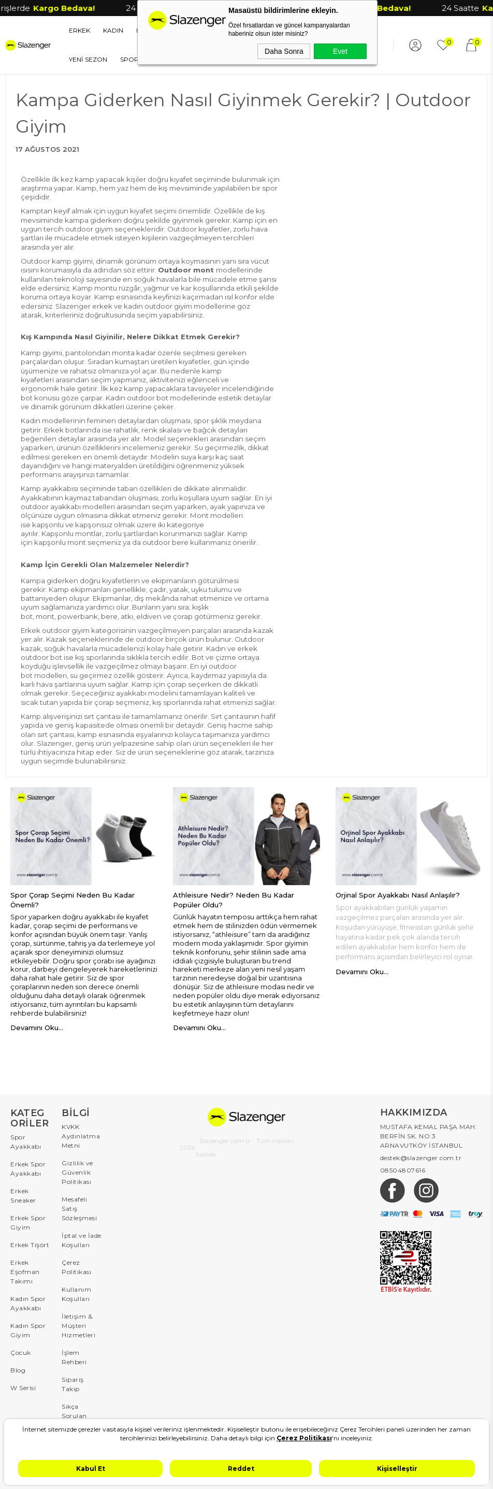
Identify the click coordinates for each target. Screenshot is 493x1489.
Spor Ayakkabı (25, 1141)
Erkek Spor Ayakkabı (28, 1168)
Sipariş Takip (73, 1384)
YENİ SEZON (88, 59)
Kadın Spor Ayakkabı (28, 1303)
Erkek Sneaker (23, 1195)
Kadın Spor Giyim (28, 1330)
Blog (17, 1370)
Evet (340, 51)
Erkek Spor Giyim (28, 1222)
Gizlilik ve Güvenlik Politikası (77, 1172)
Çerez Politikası (76, 1267)
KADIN (113, 30)
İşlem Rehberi (74, 1357)
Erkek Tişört (29, 1245)
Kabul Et (90, 1468)
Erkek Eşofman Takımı (25, 1272)
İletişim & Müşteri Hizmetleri (78, 1325)
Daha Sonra (284, 51)
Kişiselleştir (397, 1468)
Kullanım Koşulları (76, 1294)
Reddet (241, 1468)
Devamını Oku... (36, 1027)
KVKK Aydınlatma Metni (81, 1136)
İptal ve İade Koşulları (82, 1240)
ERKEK (79, 30)
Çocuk (20, 1352)
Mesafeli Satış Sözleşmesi (79, 1208)
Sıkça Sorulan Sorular (74, 1416)
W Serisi (23, 1388)
